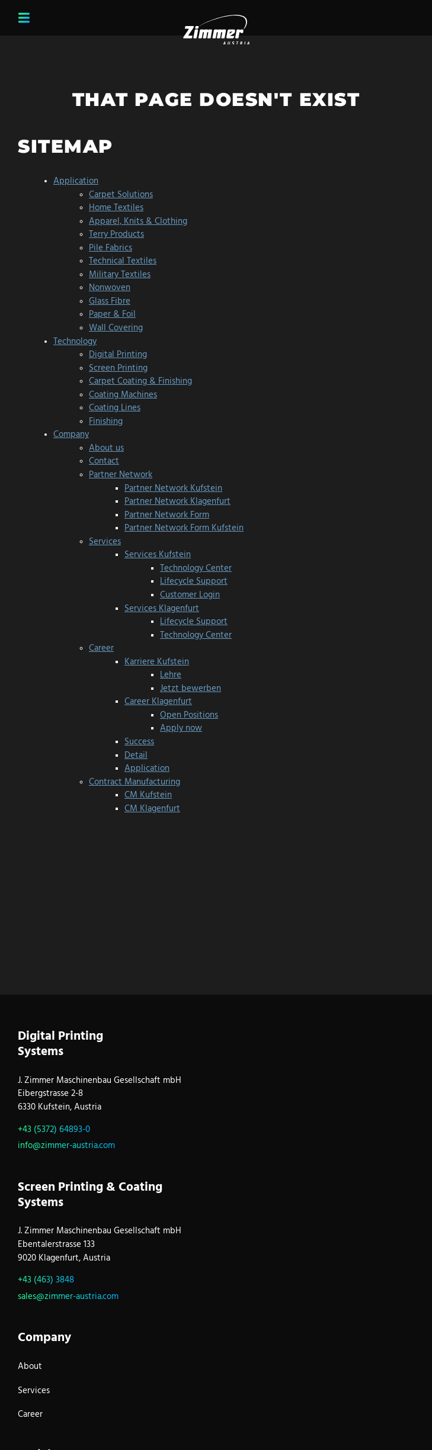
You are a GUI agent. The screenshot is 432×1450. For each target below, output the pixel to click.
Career (30, 1415)
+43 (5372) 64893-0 (54, 1130)
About (30, 1367)
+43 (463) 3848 (46, 1280)
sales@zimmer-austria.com (68, 1297)
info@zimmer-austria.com (66, 1146)
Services (34, 1391)
